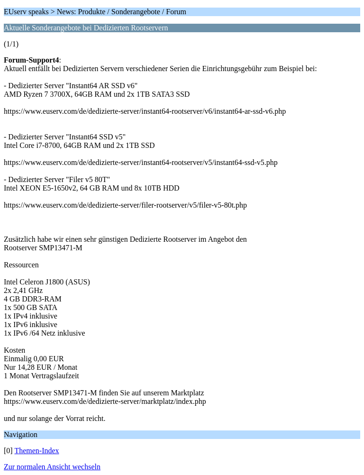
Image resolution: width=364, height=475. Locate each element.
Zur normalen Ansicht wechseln (52, 467)
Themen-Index (36, 451)
